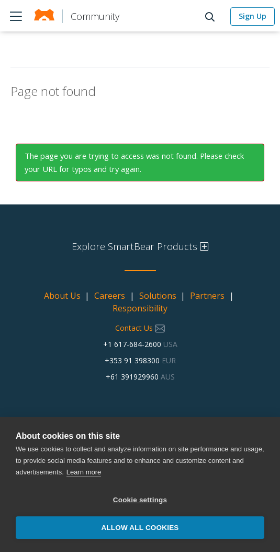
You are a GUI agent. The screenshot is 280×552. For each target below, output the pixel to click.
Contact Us (140, 328)
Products (15, 15)
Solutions (157, 295)
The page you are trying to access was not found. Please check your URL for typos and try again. (134, 162)
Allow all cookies (139, 528)
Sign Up (252, 16)
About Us (62, 295)
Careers (109, 295)
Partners (207, 295)
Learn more (83, 472)
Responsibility (140, 308)
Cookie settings (140, 500)
